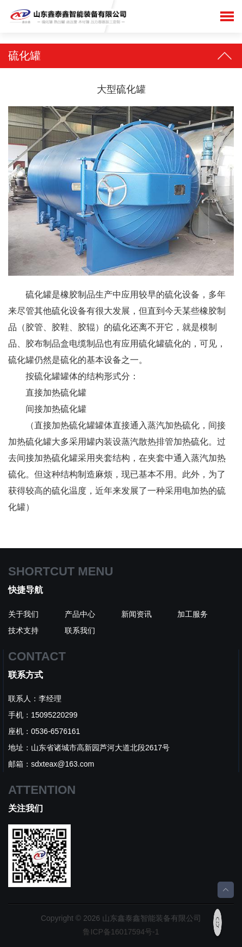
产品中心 (80, 614)
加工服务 (192, 614)
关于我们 (23, 614)
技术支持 (23, 630)
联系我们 (80, 630)
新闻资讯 (136, 614)
